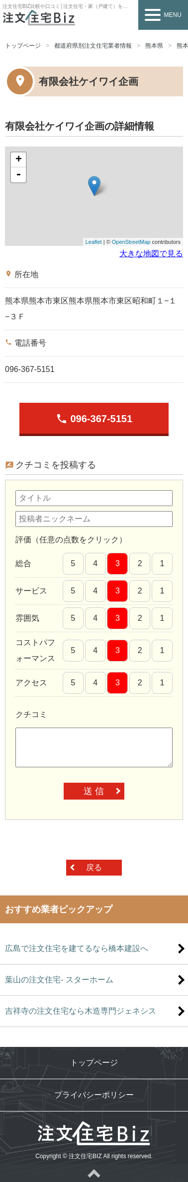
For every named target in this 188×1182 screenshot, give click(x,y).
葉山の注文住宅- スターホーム (59, 979)
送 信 (94, 791)
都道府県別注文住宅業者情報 (93, 45)
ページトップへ (94, 1173)
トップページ (23, 45)
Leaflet (94, 242)
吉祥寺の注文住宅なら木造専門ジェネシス (80, 1011)
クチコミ (31, 714)
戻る (94, 867)
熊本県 (154, 45)
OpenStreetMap (131, 242)
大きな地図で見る (151, 253)
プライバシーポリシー (94, 1095)
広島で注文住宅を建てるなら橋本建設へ (76, 948)
